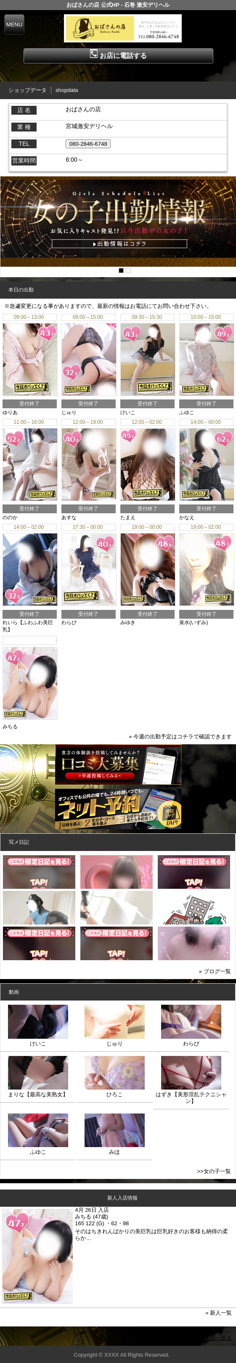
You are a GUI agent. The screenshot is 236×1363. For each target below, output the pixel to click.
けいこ (127, 412)
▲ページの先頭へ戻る (204, 1338)
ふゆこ (186, 412)
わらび (69, 622)
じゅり (69, 412)
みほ (114, 1152)
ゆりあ (10, 412)
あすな (69, 517)
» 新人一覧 (218, 1313)
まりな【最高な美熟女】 (38, 1094)
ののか (10, 517)
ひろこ (114, 1094)
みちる (10, 727)
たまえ (127, 517)
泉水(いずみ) (193, 622)
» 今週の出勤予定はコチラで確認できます (180, 736)
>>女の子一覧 (214, 1171)
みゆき (127, 622)
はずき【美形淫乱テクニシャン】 (191, 1097)
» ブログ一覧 (215, 971)
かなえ (186, 517)
